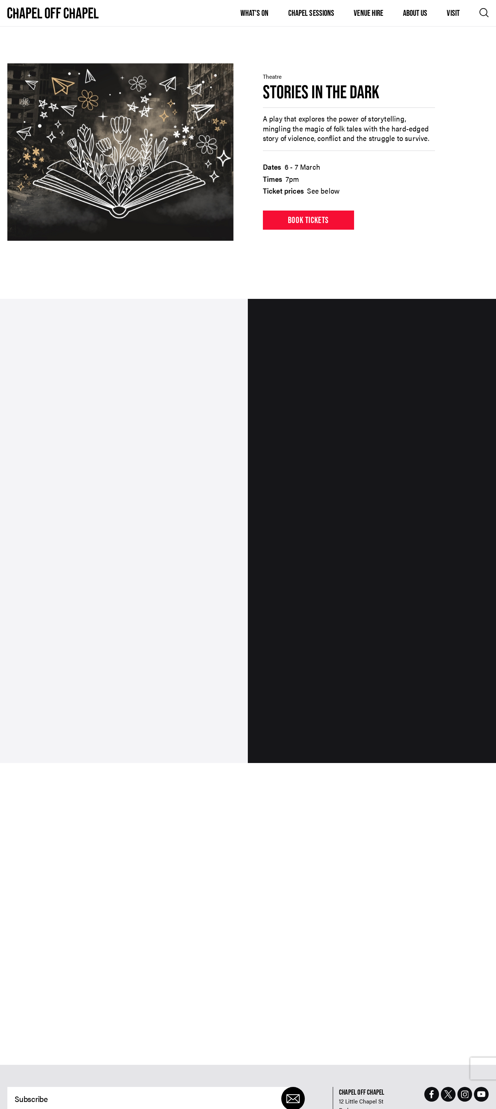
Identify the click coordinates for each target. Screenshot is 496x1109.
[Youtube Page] (481, 1094)
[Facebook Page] (431, 1094)
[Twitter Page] (448, 1094)
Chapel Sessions (311, 13)
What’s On (254, 13)
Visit (453, 13)
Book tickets (308, 220)
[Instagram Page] (464, 1094)
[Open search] (484, 12)
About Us (415, 13)
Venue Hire (368, 13)
